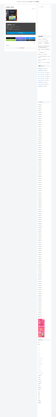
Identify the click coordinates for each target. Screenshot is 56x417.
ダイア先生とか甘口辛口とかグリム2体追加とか (44, 57)
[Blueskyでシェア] (30, 38)
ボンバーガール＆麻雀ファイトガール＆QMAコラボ (44, 60)
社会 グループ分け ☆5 (42, 72)
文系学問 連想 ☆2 (41, 68)
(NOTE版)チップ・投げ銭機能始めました (44, 44)
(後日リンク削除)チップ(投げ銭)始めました (44, 50)
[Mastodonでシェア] (20, 38)
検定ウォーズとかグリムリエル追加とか (44, 62)
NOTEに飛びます (20, 32)
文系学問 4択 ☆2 (40, 82)
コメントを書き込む (20, 47)
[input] (44, 7)
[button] (30, 40)
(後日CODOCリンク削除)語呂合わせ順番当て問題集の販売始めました (44, 47)
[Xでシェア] (11, 38)
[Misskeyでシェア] (11, 40)
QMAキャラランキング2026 (42, 54)
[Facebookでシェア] (20, 40)
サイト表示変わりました (42, 52)
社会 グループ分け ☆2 (41, 80)
